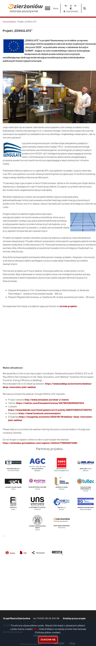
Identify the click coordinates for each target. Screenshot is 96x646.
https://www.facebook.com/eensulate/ (40, 413)
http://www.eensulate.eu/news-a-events (47, 399)
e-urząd (57, 553)
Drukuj (12, 553)
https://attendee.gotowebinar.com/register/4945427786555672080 (40, 443)
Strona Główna (9, 21)
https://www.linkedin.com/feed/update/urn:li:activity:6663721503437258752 (50, 409)
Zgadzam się (47, 639)
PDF (25, 553)
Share (39, 552)
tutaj (36, 628)
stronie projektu (68, 306)
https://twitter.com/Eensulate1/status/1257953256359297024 (50, 403)
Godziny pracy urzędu (74, 618)
